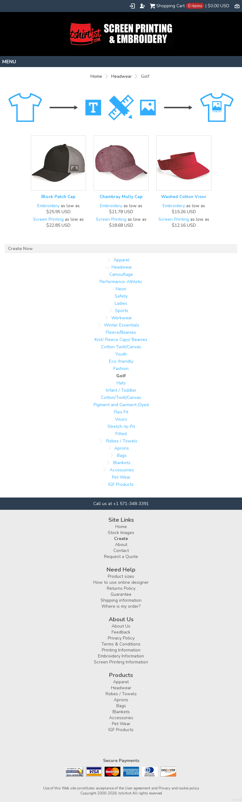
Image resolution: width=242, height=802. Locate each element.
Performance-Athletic (121, 282)
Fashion (121, 369)
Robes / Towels (121, 441)
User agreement (137, 788)
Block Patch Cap (58, 197)
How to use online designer (121, 582)
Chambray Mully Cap (121, 197)
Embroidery (48, 206)
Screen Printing (48, 219)
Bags (122, 455)
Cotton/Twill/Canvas (121, 398)
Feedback (121, 632)
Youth (121, 354)
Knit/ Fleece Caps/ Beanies (121, 340)
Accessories (122, 470)
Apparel (122, 260)
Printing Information (121, 650)
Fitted (121, 434)
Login (132, 6)
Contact (121, 551)
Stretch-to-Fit (121, 426)
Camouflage (121, 274)
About (121, 545)
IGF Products (121, 484)
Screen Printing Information (121, 662)
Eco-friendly (121, 361)
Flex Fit (121, 412)
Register (142, 6)
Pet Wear (121, 477)
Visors (121, 419)
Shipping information (121, 600)
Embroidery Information (121, 656)
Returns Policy (121, 588)
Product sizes (121, 576)
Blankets (121, 463)
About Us (121, 626)
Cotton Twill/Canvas (121, 347)
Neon (121, 289)
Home (96, 76)
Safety (121, 296)
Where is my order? (121, 606)
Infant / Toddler (121, 390)
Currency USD (236, 5)
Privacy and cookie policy (178, 788)
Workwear (121, 318)
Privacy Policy (121, 638)
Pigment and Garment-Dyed (121, 405)
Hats (121, 383)
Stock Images (121, 533)
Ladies (121, 303)
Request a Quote (121, 557)
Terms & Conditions (121, 644)
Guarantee (121, 594)
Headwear (121, 76)
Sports (121, 311)
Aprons (121, 448)
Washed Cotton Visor (183, 197)
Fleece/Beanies (121, 332)
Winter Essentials (121, 325)
